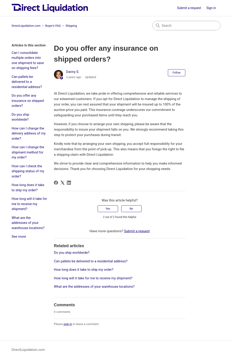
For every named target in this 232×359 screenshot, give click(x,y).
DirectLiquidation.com (26, 25)
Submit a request (189, 8)
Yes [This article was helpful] (108, 208)
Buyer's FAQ (53, 25)
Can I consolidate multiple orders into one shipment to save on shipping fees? (28, 60)
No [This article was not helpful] (131, 208)
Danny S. (72, 72)
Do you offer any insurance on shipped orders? (28, 100)
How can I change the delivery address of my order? (29, 133)
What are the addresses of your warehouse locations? (28, 223)
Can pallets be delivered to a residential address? (27, 82)
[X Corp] (62, 183)
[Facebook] (56, 183)
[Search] (186, 25)
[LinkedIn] (69, 183)
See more (19, 237)
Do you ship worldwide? (20, 117)
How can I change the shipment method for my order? (28, 152)
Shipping (71, 25)
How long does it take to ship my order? (28, 187)
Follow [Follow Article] (177, 72)
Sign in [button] (211, 8)
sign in (67, 324)
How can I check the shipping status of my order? (28, 171)
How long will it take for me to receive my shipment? (29, 204)
